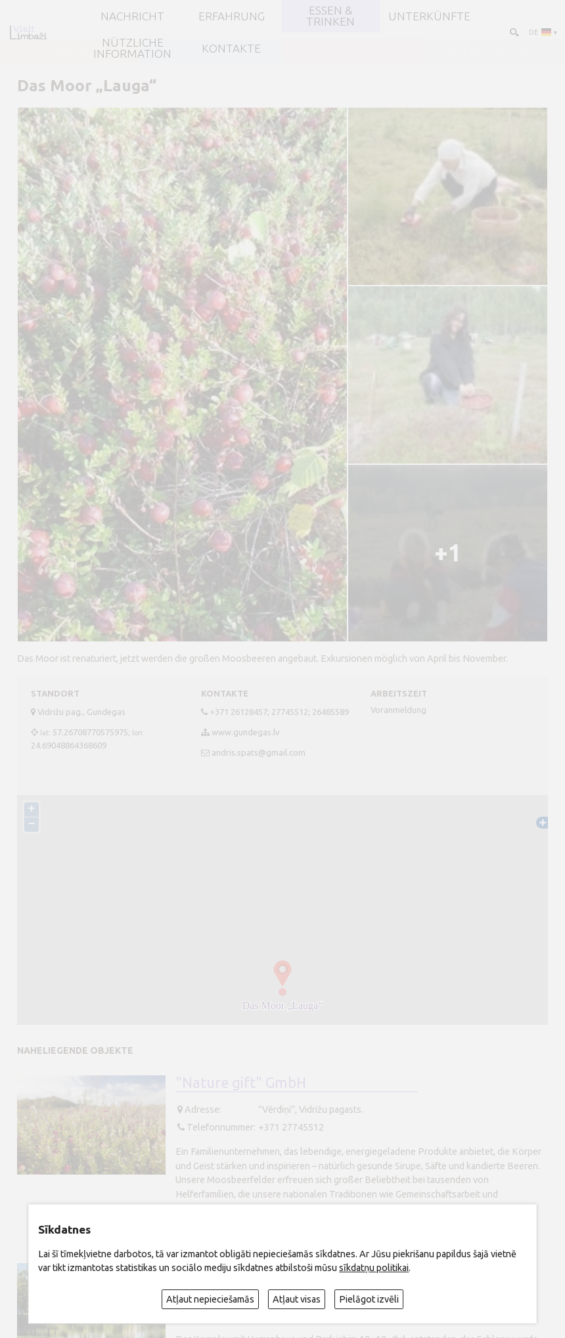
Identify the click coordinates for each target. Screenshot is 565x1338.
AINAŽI (71, 50)
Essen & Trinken (330, 16)
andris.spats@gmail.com (258, 752)
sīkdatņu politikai (374, 1267)
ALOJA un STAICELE (494, 50)
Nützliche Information (132, 48)
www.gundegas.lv (245, 732)
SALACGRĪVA (212, 50)
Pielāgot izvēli (369, 1299)
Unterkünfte (429, 16)
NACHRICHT (132, 16)
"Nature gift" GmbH (240, 1082)
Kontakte (231, 48)
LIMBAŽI (353, 50)
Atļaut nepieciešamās (210, 1299)
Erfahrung (231, 16)
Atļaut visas (297, 1299)
